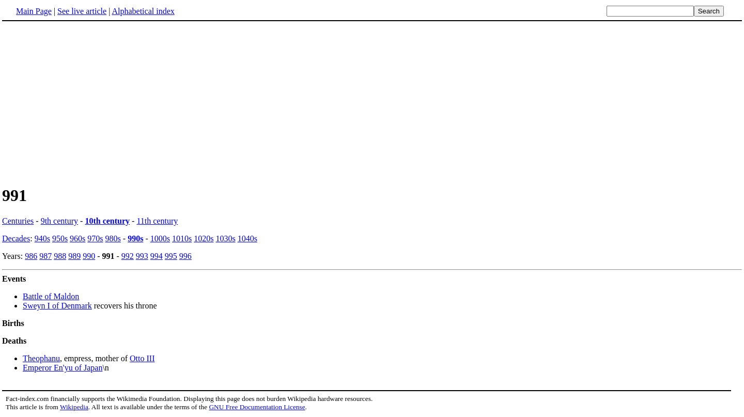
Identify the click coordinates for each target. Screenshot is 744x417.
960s (77, 238)
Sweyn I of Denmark (57, 305)
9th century (59, 221)
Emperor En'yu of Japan (62, 367)
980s (113, 238)
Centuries (18, 221)
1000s (160, 238)
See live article (81, 11)
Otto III (142, 358)
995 (171, 256)
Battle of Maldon (51, 296)
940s (42, 238)
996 (185, 256)
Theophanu (41, 358)
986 (31, 256)
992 (127, 256)
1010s (182, 238)
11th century (157, 221)
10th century (107, 221)
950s (60, 238)
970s (95, 238)
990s (135, 238)
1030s (225, 238)
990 (89, 256)
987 (45, 256)
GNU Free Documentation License (257, 407)
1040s (247, 238)
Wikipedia (74, 407)
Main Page (34, 11)
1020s (203, 238)
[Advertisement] (89, 102)
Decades (16, 238)
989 (74, 256)
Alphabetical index (143, 11)
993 (142, 256)
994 (156, 256)
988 (60, 256)
